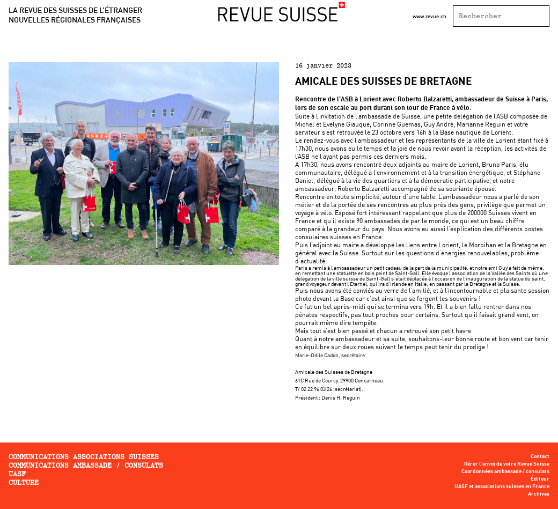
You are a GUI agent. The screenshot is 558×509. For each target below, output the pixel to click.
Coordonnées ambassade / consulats (505, 471)
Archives (538, 494)
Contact (540, 456)
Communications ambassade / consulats (86, 465)
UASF (17, 474)
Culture (24, 482)
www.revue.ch (429, 16)
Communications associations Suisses (84, 457)
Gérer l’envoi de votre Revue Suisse (506, 464)
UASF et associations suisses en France (501, 486)
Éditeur (540, 479)
